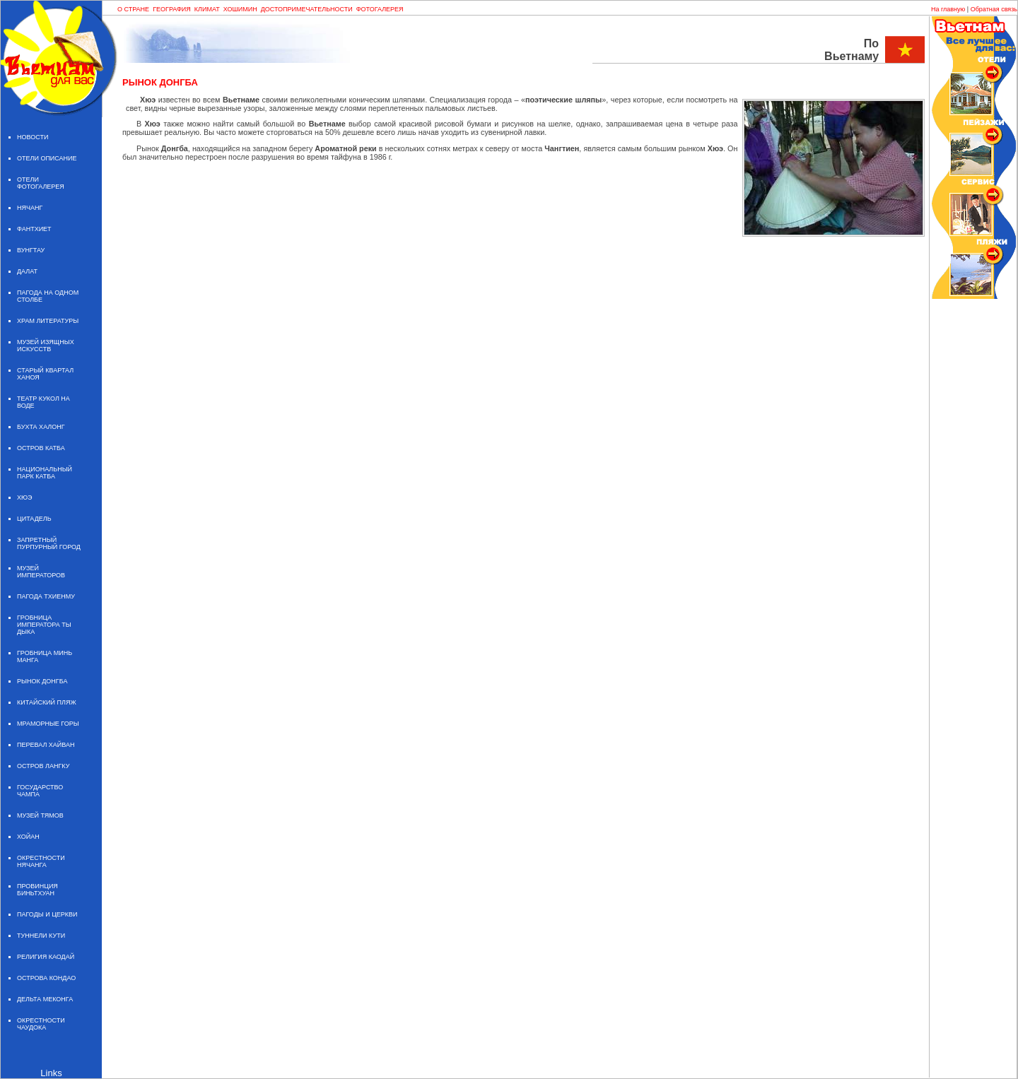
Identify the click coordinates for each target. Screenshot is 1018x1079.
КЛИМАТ (207, 9)
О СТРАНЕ (133, 9)
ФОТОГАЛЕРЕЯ (380, 9)
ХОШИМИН (240, 9)
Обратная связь (994, 9)
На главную (948, 9)
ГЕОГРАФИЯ (172, 9)
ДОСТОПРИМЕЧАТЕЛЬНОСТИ (307, 9)
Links (51, 1073)
